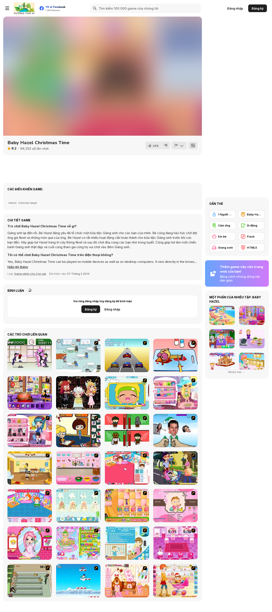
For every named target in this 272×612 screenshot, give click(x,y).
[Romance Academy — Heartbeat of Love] (29, 355)
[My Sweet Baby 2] (29, 505)
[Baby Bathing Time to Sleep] (78, 543)
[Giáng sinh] (222, 247)
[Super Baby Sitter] (29, 468)
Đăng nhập (235, 8)
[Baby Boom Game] (78, 505)
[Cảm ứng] (222, 225)
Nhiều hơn (237, 372)
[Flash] (251, 236)
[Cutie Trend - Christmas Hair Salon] (29, 543)
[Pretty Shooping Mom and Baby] (175, 580)
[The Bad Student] (78, 430)
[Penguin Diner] (78, 355)
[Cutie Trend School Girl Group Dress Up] (29, 430)
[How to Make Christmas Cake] (78, 468)
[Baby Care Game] (175, 543)
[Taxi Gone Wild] (127, 355)
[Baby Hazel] (251, 214)
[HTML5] (251, 247)
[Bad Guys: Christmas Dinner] (127, 430)
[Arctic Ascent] (78, 580)
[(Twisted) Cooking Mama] (175, 355)
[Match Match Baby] (175, 505)
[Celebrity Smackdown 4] (175, 430)
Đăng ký (258, 8)
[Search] (95, 8)
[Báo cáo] (179, 145)
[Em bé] (222, 236)
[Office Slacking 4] (127, 393)
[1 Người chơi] (222, 214)
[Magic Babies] (127, 505)
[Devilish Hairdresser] (78, 393)
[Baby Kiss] (175, 468)
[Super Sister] (127, 543)
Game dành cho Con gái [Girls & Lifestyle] (30, 273)
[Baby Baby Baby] (29, 580)
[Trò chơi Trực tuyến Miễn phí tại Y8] (24, 8)
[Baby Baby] (127, 468)
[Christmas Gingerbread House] (127, 580)
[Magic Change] (29, 393)
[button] (17, 267)
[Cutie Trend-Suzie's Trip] (175, 393)
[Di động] (251, 225)
